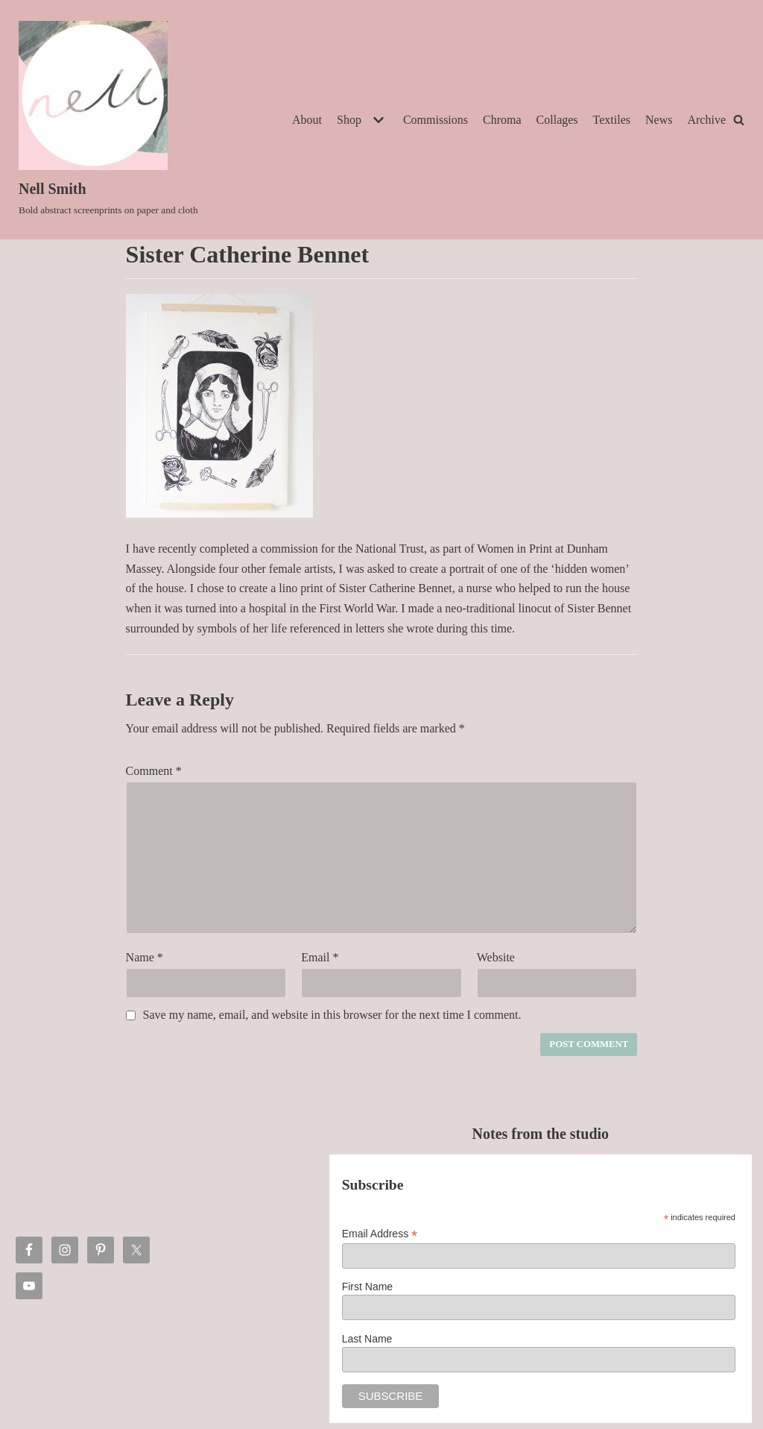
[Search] (738, 119)
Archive (706, 119)
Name (144, 957)
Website (496, 957)
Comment (154, 770)
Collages (557, 119)
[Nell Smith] (108, 120)
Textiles (611, 119)
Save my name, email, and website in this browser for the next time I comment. (332, 1014)
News (658, 119)
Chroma (502, 119)
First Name (367, 1287)
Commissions (435, 119)
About (307, 119)
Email (319, 957)
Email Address (380, 1234)
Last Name (367, 1339)
